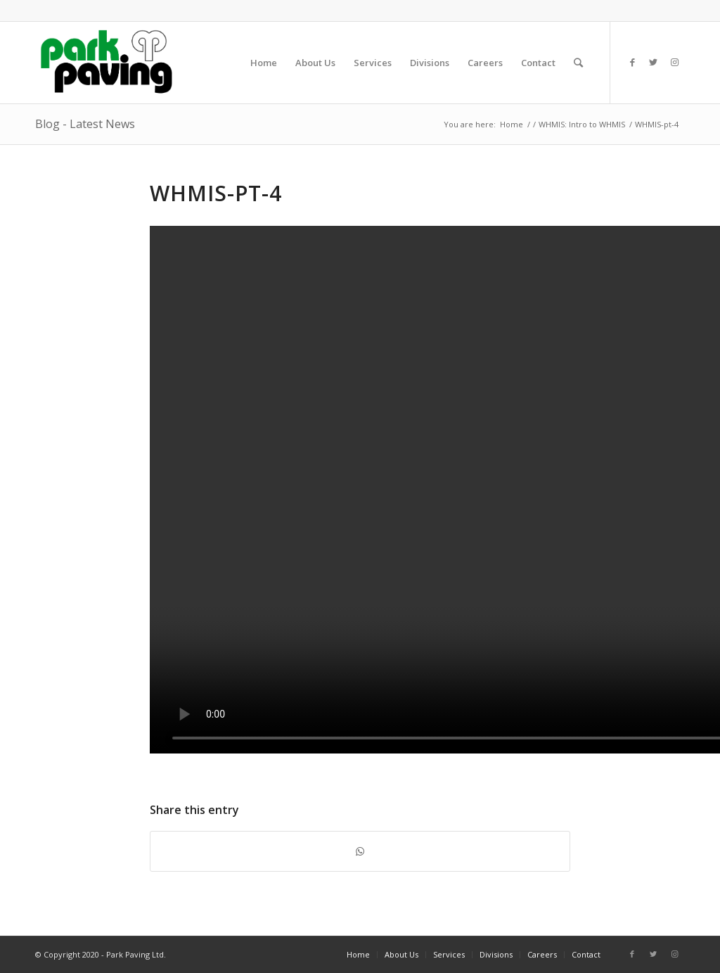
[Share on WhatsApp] (360, 851)
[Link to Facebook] (632, 61)
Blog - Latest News (85, 124)
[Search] (578, 62)
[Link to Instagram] (674, 61)
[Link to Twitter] (653, 61)
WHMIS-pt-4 (216, 193)
